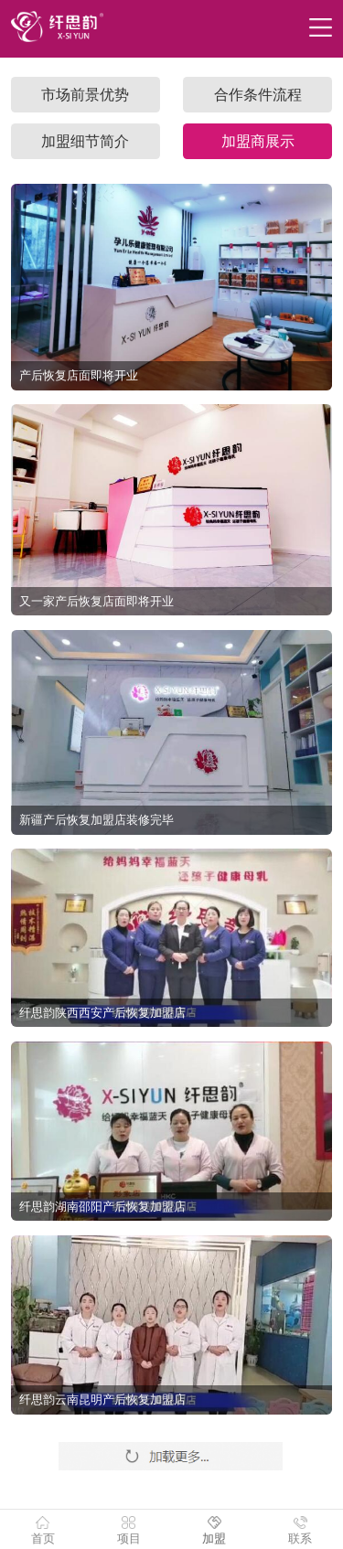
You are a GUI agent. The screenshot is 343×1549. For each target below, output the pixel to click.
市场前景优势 (85, 94)
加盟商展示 (258, 141)
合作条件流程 (258, 94)
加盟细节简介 (85, 141)
